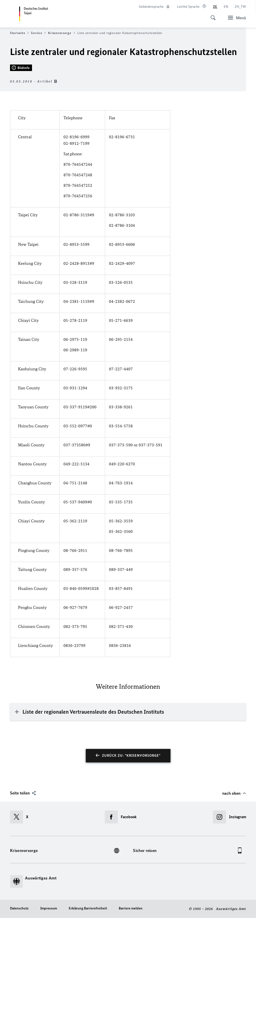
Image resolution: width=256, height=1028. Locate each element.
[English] (226, 6)
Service (38, 33)
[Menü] (235, 17)
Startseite (19, 33)
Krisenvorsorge (61, 33)
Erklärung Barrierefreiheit (88, 1018)
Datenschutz (19, 1018)
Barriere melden (130, 1018)
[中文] (240, 6)
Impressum (48, 1018)
